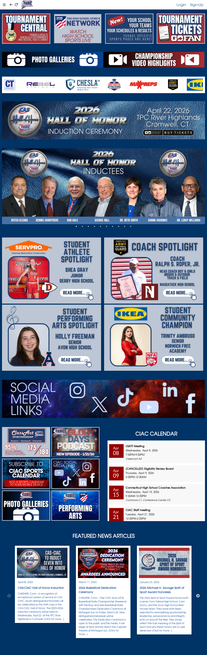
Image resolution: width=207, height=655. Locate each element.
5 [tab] (100, 226)
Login (181, 4)
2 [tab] (82, 226)
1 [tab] (76, 226)
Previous (9, 596)
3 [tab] (88, 226)
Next (198, 596)
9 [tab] (125, 226)
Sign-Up (196, 4)
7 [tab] (113, 226)
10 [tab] (131, 226)
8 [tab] (119, 226)
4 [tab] (94, 226)
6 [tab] (107, 226)
